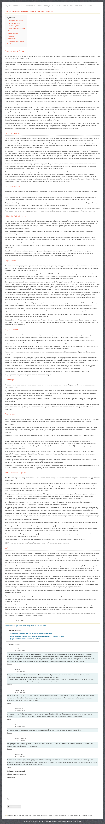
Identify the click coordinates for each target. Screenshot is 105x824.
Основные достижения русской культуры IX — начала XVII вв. (31, 633)
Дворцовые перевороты (73, 815)
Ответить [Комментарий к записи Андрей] (9, 733)
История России (18, 6)
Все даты (8, 6)
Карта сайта (36, 815)
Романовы (84, 815)
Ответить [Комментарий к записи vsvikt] (9, 664)
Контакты (21, 815)
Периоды (47, 6)
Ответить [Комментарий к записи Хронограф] (9, 719)
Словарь (65, 6)
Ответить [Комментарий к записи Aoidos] (9, 684)
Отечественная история (34, 6)
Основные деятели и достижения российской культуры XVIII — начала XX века (37, 636)
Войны (90, 815)
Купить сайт (28, 815)
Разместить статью (46, 815)
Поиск (90, 6)
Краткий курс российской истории (21, 625)
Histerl (7, 625)
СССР (71, 6)
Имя (8, 799)
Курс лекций (56, 6)
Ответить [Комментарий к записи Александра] (9, 767)
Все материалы (80, 6)
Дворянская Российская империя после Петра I (26, 639)
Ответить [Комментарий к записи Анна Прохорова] (9, 749)
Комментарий (11, 777)
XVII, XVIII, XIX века (39, 625)
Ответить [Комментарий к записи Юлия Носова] (9, 703)
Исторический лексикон (59, 815)
